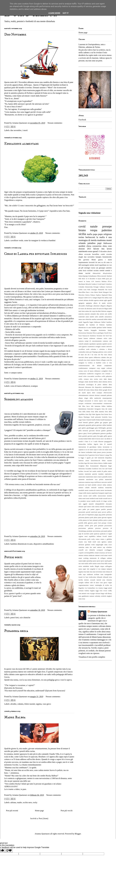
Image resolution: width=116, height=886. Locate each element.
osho (93, 506)
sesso (90, 251)
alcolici (109, 303)
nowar (89, 501)
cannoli (81, 344)
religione (108, 234)
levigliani (81, 466)
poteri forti (14, 618)
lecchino (81, 463)
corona (81, 371)
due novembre (15, 130)
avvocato (87, 254)
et (92, 401)
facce (88, 406)
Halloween (107, 243)
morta (98, 490)
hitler (89, 439)
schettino (109, 547)
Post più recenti (12, 811)
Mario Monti (98, 292)
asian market (90, 317)
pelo (80, 515)
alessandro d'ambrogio (86, 306)
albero (81, 254)
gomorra (103, 433)
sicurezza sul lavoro (105, 553)
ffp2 (90, 414)
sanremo (109, 268)
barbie (104, 327)
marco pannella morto (105, 477)
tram (102, 574)
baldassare (97, 322)
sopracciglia (82, 561)
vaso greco (47, 704)
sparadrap (90, 561)
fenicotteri (90, 409)
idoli (93, 439)
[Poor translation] (9, 851)
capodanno (92, 344)
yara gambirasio (84, 596)
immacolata (82, 444)
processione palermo (86, 528)
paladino (91, 243)
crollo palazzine (107, 376)
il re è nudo (93, 441)
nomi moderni (90, 498)
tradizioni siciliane (93, 574)
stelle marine (93, 563)
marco (96, 477)
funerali (85, 422)
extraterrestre (108, 403)
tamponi (109, 569)
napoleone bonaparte (98, 493)
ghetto (84, 428)
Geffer (81, 289)
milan (104, 485)
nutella (93, 501)
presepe (107, 226)
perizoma (109, 515)
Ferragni (96, 287)
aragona (109, 311)
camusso (105, 341)
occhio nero (27, 802)
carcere (109, 344)
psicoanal (104, 531)
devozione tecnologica (86, 384)
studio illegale (94, 566)
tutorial (99, 580)
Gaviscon (109, 287)
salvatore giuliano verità (87, 545)
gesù (80, 428)
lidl (80, 265)
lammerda (101, 458)
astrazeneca (108, 317)
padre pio (86, 509)
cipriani (93, 360)
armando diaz (95, 314)
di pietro (98, 384)
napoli (107, 493)
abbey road (108, 298)
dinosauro (88, 387)
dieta (110, 384)
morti (97, 265)
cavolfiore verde (16, 240)
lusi (91, 471)
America (97, 281)
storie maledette (84, 566)
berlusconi (90, 237)
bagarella (86, 322)
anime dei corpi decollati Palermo (95, 311)
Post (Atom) (43, 818)
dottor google (103, 390)
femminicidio (107, 257)
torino (81, 237)
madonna (101, 240)
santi (94, 547)
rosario (81, 542)
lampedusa (108, 458)
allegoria (103, 306)
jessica (104, 452)
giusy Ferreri (87, 433)
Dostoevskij (89, 287)
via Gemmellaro (90, 588)
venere (92, 585)
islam (106, 450)
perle (91, 517)
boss (110, 333)
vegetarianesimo (84, 585)
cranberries (90, 374)
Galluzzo (102, 287)
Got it (66, 13)
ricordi (105, 536)
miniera (109, 485)
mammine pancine (91, 474)
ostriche (102, 506)
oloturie (81, 506)
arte (106, 314)
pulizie (110, 531)
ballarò (103, 322)
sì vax (98, 569)
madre (19, 802)
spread (95, 251)
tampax (103, 569)
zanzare (92, 596)
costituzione (82, 374)
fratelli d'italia (95, 420)
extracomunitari (97, 403)
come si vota (107, 363)
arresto (102, 314)
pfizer (95, 517)
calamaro (99, 338)
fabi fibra (82, 406)
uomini (101, 270)
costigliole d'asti (106, 371)
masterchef (108, 479)
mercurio (104, 482)
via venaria (99, 588)
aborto (109, 251)
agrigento (81, 303)
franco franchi (86, 420)
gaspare (105, 422)
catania (103, 346)
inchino (89, 444)
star (80, 563)
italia (94, 452)
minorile (93, 487)
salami (110, 542)
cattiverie (109, 346)
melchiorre (97, 482)
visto (100, 591)
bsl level (106, 336)
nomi (84, 498)
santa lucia (82, 270)
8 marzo (98, 279)
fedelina (109, 406)
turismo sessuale (89, 580)
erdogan (81, 401)
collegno (103, 360)
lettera (96, 463)
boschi (107, 333)
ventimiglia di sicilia (102, 585)
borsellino (95, 254)
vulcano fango (99, 593)
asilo (96, 317)
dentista (104, 382)
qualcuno (103, 534)
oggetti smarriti (88, 504)
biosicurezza (82, 333)
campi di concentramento (93, 341)
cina (85, 360)
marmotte (81, 479)
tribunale (99, 577)
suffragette (108, 566)
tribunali (105, 577)
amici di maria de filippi (100, 308)
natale (94, 226)
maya (92, 482)
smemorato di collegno (98, 558)
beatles (86, 330)
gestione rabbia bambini (104, 425)
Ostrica (87, 295)
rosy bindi (87, 542)
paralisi (103, 509)
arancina (81, 314)
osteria (97, 506)
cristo (84, 376)
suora (80, 569)
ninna (80, 498)
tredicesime (92, 577)
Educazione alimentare (21, 143)
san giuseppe (100, 268)
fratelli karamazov (106, 420)
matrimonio (83, 251)
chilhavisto (97, 357)
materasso (82, 482)
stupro (102, 566)
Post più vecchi (66, 811)
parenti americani (91, 512)
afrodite (13, 704)
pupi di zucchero (84, 534)
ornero (89, 506)
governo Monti (89, 260)
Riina (110, 295)
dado (105, 379)
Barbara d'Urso (107, 281)
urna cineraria (107, 580)
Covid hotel (101, 284)
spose (98, 561)
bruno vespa (88, 230)
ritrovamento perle (85, 539)
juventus (109, 452)
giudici (103, 430)
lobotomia (82, 469)
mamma (81, 474)
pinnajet (95, 520)
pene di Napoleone (88, 515)
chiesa (88, 246)
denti (100, 382)
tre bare (85, 577)
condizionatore (83, 368)
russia (93, 268)
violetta (86, 591)
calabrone (92, 338)
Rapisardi (105, 295)
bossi (80, 336)
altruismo (89, 308)
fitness (81, 417)
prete (91, 525)
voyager (92, 593)
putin (91, 534)
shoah (97, 553)
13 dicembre (102, 251)
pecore (104, 512)
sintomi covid (99, 555)
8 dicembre (91, 279)
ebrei (93, 393)
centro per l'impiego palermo (94, 352)
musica (89, 493)
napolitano (103, 265)
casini (103, 254)
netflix (95, 496)
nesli (90, 496)
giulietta (109, 430)
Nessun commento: (55, 123)
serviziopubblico (89, 553)
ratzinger (87, 268)
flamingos (87, 417)
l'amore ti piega (104, 455)
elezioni (91, 395)
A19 (92, 281)
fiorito (106, 414)
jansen (99, 452)
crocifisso (98, 376)
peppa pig (97, 515)
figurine (98, 414)
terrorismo (99, 572)
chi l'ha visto (102, 355)
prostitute (89, 531)
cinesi (88, 360)
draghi (81, 257)
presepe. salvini (84, 525)
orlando (82, 243)
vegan (110, 582)
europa (110, 401)
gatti (110, 422)
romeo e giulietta (106, 539)
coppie (103, 368)
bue (111, 336)
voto (88, 593)
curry (100, 379)
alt (85, 308)
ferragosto (97, 409)
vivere (105, 591)
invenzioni (106, 447)
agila (105, 300)
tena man (92, 572)
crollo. (81, 379)
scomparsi (100, 550)
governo (90, 436)
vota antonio (82, 593)
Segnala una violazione (90, 213)
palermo (107, 230)
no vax (109, 265)
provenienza (97, 531)
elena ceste (107, 246)
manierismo (89, 477)
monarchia (108, 487)
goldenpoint (96, 433)
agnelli (110, 300)
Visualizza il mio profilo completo (92, 657)
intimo (100, 447)
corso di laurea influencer (20, 386)
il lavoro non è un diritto (102, 439)
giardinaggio (90, 428)
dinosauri (81, 387)
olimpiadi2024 (99, 504)
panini (92, 509)
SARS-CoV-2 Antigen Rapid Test (93, 298)
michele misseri (97, 485)
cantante (86, 344)
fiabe (93, 414)
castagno (98, 346)
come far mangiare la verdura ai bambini (39, 240)
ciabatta (20, 704)
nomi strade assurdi (101, 498)
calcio (105, 338)
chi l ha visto (92, 355)
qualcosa (96, 534)
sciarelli (81, 550)
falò (92, 406)
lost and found (107, 469)
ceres (105, 352)
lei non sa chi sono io (103, 262)
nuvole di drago (101, 501)
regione (81, 536)
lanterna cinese (84, 460)
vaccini (87, 273)
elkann (81, 398)
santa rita (88, 547)
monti (109, 240)
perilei (103, 515)
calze (110, 338)
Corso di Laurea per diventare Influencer (35, 254)
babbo (106, 319)
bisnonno (89, 333)
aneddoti (82, 246)
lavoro (109, 249)
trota (110, 577)
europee (81, 403)
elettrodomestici (83, 395)
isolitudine (89, 452)
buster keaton (83, 338)
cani (110, 341)
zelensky (97, 596)
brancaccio (86, 336)
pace (80, 509)
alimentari (96, 306)
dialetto (105, 384)
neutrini (109, 496)
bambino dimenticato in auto (21, 544)
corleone (109, 368)
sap (104, 547)
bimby (110, 330)
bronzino (99, 336)
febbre (103, 406)
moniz (87, 490)
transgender (108, 574)
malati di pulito (102, 471)
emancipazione (107, 398)
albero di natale (100, 303)
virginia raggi (94, 591)
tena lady (86, 572)
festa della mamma (97, 411)
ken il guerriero (90, 455)
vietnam (81, 591)
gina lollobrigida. (100, 428)
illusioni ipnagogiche (105, 441)
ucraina (96, 270)
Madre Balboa (14, 717)
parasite (109, 509)
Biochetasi (82, 284)
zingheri (109, 596)
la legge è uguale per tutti (88, 458)
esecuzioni (87, 401)
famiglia (98, 257)
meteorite (81, 485)
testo (104, 572)
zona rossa (82, 599)
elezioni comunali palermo (103, 395)
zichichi (103, 596)
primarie (100, 525)
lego (85, 463)
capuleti (104, 344)
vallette (86, 582)
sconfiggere (108, 550)
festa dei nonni (107, 409)
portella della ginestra (86, 523)
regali (110, 534)
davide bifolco (93, 382)
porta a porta (108, 520)
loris (100, 469)
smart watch (108, 555)
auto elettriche (86, 319)
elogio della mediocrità (92, 398)
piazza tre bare (87, 520)
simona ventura (83, 555)
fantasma (97, 406)
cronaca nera (88, 379)
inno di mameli (106, 444)
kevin (97, 455)
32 (86, 279)
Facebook (82, 120)
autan (80, 319)
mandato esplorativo (105, 474)
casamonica (91, 346)
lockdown (95, 469)
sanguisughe (99, 545)
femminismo (82, 409)
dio (93, 387)
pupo (100, 234)
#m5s (83, 279)
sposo (102, 561)
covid (82, 226)
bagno (91, 322)
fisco (110, 414)
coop (98, 368)
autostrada (100, 319)
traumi (81, 577)
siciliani (90, 270)
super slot (86, 569)
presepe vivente (107, 523)
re (107, 534)
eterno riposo (98, 401)
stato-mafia (84, 563)
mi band (88, 485)
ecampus (34, 386)
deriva (110, 382)
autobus (94, 319)
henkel (85, 439)
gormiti (84, 436)
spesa (94, 561)
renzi (86, 536)
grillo (105, 436)
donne (96, 390)
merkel (109, 482)
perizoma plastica (84, 517)
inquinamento (83, 262)
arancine (87, 314)
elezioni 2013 (85, 249)
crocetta (109, 254)
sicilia (82, 234)
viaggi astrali (107, 588)
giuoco (81, 433)
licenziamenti (94, 466)
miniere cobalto (84, 487)
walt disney (108, 593)
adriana (13, 802)
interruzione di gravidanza (87, 447)
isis (103, 450)
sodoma (109, 558)
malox (110, 471)
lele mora (90, 463)
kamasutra (82, 455)
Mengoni (106, 292)
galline (97, 422)
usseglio (81, 582)
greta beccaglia (98, 436)
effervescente (108, 393)
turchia (81, 580)
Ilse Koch (108, 289)
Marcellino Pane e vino (86, 292)
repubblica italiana (95, 536)
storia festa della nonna (104, 563)
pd (79, 268)
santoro (99, 547)
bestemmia (102, 330)
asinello (101, 317)
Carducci (94, 284)
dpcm (89, 393)
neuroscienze (102, 496)
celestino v (94, 349)
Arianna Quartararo (98, 612)
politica (100, 520)
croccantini (90, 376)
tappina (39, 704)
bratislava (93, 336)
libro (87, 466)
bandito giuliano (97, 327)
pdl (82, 268)
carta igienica (83, 346)
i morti (25, 130)
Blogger (78, 834)
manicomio (82, 477)
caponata (99, 344)
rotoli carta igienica (99, 542)
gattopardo (82, 425)
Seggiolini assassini (18, 399)
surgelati (92, 569)
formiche (105, 417)
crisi (103, 374)
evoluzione (88, 403)
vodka (110, 591)
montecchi (92, 490)
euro (105, 401)
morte (102, 490)
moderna (101, 487)
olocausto (109, 504)
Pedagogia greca (16, 631)
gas (101, 422)
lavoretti (92, 262)
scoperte (81, 553)
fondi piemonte (96, 417)
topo (84, 574)
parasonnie (82, 512)
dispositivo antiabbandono (44, 544)
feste (87, 414)
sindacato (91, 555)
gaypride (88, 425)
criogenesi (98, 374)
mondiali (81, 490)
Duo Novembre (15, 34)
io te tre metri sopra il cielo (93, 450)
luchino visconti (84, 471)
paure (99, 512)
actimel (81, 300)
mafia (89, 234)
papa (95, 234)
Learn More (54, 13)
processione (108, 525)
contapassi (92, 368)
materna (87, 482)
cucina (96, 379)
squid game (108, 561)
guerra (100, 260)
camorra (81, 341)
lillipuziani (103, 466)
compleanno (108, 365)
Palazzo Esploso (95, 295)
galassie (91, 422)
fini (80, 260)
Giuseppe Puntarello (97, 289)
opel (85, 506)
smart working (83, 558)
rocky (35, 802)
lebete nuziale (29, 704)
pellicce (109, 512)
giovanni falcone (94, 430)
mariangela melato (87, 265)
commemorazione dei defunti (90, 365)
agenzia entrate (98, 300)
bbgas (80, 330)
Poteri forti (13, 557)
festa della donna (84, 411)
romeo (98, 539)
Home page (39, 811)
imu (102, 249)
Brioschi (88, 284)
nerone (85, 496)
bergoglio (94, 330)
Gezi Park (86, 289)
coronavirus (97, 246)
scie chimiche (25, 618)
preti (95, 525)
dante (86, 382)
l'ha (111, 455)
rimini (110, 536)
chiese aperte (88, 357)
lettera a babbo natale (105, 463)
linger (110, 466)
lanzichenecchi (95, 460)
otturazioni (108, 506)
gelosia (94, 425)
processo (98, 528)
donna (92, 390)
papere (98, 509)
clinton (98, 360)
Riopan (81, 298)
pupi (99, 243)
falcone (96, 249)
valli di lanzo (94, 582)
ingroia (96, 444)
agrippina (89, 303)
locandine (88, 469)
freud (80, 422)
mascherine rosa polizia (94, 479)
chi (86, 355)
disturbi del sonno (84, 390)
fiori (102, 414)
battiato (109, 327)
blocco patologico (98, 333)
